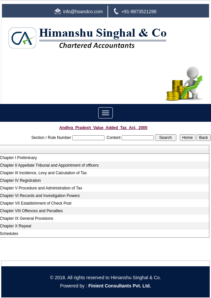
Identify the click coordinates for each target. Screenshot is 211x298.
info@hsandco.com (83, 11)
